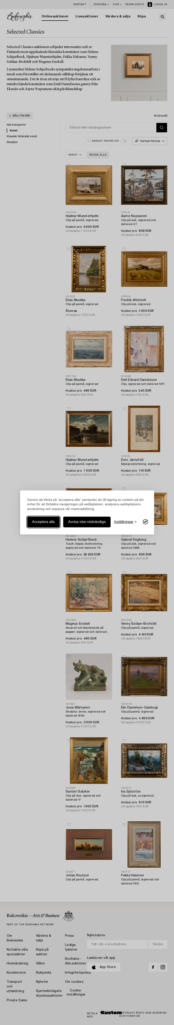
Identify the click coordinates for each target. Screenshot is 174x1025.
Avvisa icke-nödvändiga (87, 522)
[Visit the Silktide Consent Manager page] (145, 522)
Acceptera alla (43, 522)
